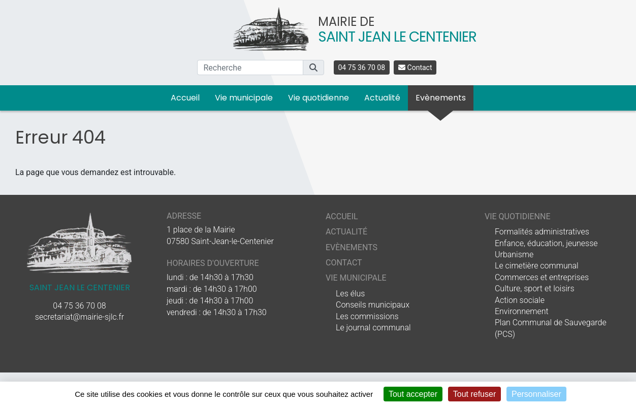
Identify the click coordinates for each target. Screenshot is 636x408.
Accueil (185, 98)
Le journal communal (373, 327)
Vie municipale (244, 98)
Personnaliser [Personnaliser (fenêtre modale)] (536, 394)
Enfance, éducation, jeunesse (546, 243)
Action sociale (520, 300)
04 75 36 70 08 (362, 67)
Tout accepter (413, 394)
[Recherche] (250, 67)
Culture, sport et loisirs (535, 288)
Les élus (350, 293)
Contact (415, 67)
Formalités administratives (542, 231)
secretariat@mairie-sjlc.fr (79, 317)
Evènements (441, 98)
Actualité (382, 98)
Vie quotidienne (318, 98)
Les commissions (367, 316)
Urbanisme (514, 254)
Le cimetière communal (537, 265)
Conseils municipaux (372, 305)
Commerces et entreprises (542, 277)
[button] (313, 67)
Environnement (522, 311)
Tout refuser (474, 394)
